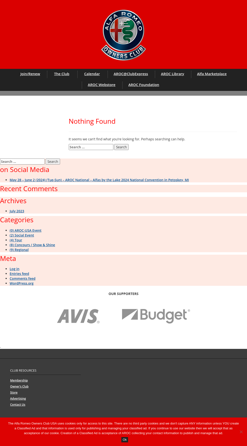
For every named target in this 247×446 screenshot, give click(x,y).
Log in (14, 268)
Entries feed (19, 273)
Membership (19, 380)
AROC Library (172, 73)
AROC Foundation (143, 84)
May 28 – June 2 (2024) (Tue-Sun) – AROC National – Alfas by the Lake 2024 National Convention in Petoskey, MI (99, 180)
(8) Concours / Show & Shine (32, 245)
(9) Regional (19, 249)
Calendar (92, 73)
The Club (61, 73)
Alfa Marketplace (212, 73)
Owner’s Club (19, 386)
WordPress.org (22, 283)
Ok (125, 439)
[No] (241, 431)
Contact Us (17, 405)
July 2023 (17, 211)
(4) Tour (16, 240)
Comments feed (22, 278)
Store (14, 392)
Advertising (18, 398)
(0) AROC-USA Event (25, 230)
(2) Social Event (22, 235)
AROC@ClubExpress (131, 73)
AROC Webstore (101, 84)
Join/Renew (30, 73)
